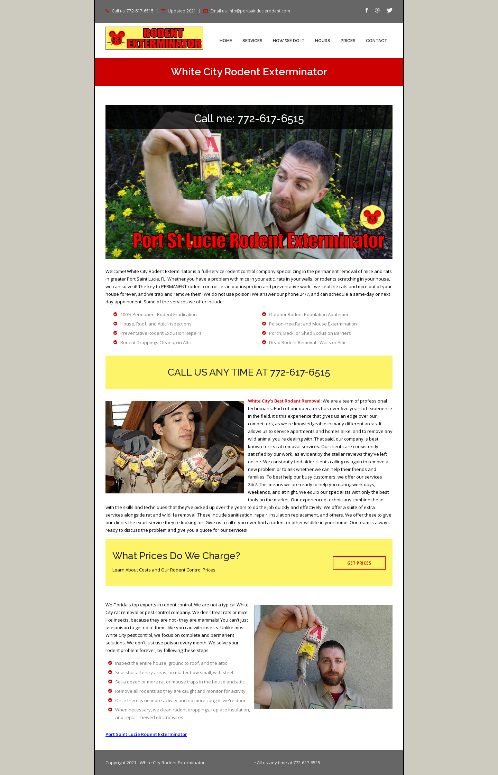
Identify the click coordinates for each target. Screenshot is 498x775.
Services (252, 40)
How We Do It (289, 40)
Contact (376, 40)
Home (226, 40)
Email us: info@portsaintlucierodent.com (250, 11)
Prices (348, 40)
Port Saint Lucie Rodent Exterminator (146, 734)
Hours (322, 40)
